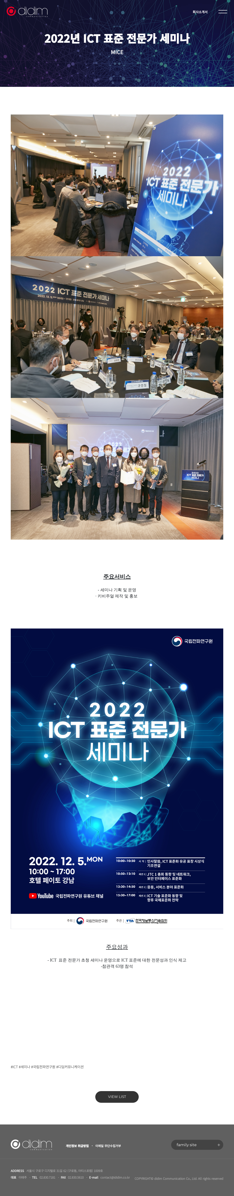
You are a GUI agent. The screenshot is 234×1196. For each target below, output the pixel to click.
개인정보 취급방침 (77, 1146)
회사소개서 (200, 11)
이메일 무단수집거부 (108, 1146)
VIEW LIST (117, 1097)
